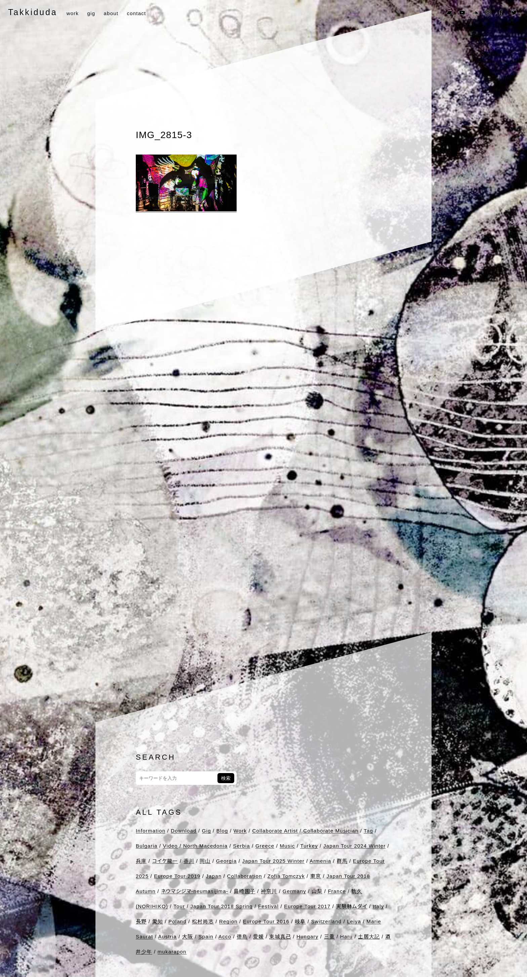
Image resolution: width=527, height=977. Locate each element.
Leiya (354, 921)
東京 (315, 876)
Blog (222, 831)
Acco (224, 936)
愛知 (157, 921)
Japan (214, 876)
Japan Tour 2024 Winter (354, 846)
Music (287, 846)
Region (228, 921)
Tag (368, 831)
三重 (329, 936)
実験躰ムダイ (351, 906)
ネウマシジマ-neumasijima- (194, 891)
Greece (264, 846)
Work (240, 831)
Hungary (307, 936)
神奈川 (269, 891)
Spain (205, 936)
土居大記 (369, 936)
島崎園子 (244, 891)
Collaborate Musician (330, 831)
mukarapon (172, 951)
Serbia (241, 846)
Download (183, 831)
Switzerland (326, 921)
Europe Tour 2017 (307, 906)
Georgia (226, 861)
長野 (141, 921)
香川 (189, 861)
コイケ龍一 (165, 861)
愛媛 (258, 936)
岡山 (205, 861)
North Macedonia (205, 846)
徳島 (242, 936)
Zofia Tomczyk (286, 876)
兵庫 (141, 861)
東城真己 (280, 936)
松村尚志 (203, 921)
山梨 (317, 891)
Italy (378, 906)
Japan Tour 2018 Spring (221, 906)
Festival (268, 906)
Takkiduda (32, 12)
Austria (167, 936)
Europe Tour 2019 (177, 876)
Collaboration (244, 876)
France (337, 891)
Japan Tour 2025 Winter (273, 861)
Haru (346, 936)
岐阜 (300, 921)
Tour (179, 906)
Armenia (320, 861)
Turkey (309, 846)
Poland (177, 921)
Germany (294, 891)
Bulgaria (147, 846)
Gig (206, 831)
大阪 (187, 936)
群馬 (342, 861)
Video (170, 846)
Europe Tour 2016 (266, 921)
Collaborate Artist (275, 831)
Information (150, 831)
